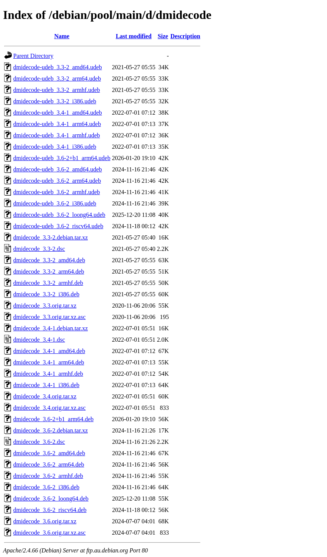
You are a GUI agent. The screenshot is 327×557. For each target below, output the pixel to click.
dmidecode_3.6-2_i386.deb (46, 487)
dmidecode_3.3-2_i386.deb (46, 294)
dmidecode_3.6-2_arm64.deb (48, 464)
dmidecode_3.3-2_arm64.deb (48, 271)
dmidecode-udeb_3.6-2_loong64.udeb (59, 215)
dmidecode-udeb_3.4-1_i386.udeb (54, 146)
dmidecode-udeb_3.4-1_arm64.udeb (57, 124)
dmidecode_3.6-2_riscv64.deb (50, 510)
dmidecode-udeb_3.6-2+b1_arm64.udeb (61, 158)
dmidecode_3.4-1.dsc (39, 339)
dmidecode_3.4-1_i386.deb (46, 385)
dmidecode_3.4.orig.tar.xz (44, 396)
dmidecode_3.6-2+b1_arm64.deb (53, 419)
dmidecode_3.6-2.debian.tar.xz (50, 430)
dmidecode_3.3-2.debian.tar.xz (50, 237)
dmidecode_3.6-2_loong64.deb (50, 498)
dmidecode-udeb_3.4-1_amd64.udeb (57, 112)
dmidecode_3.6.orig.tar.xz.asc (49, 532)
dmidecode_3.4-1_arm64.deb (48, 362)
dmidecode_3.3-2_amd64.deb (49, 260)
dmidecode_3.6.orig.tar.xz (44, 521)
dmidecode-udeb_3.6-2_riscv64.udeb (58, 226)
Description (185, 36)
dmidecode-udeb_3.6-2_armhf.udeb (56, 192)
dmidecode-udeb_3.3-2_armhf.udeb (56, 90)
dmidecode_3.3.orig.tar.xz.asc (49, 317)
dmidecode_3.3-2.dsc (39, 249)
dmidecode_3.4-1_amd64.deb (49, 351)
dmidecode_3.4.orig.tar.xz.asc (49, 408)
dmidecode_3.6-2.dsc (39, 442)
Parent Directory (33, 56)
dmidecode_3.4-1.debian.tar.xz (50, 328)
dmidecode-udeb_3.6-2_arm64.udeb (57, 180)
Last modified (134, 36)
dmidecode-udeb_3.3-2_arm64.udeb (57, 78)
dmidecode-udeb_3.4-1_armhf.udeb (56, 135)
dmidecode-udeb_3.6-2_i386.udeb (54, 203)
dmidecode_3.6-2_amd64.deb (49, 453)
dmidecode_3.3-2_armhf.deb (48, 283)
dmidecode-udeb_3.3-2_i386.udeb (54, 101)
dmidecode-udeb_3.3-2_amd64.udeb (57, 67)
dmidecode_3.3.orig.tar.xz (44, 305)
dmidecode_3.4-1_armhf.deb (48, 373)
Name (61, 36)
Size (163, 36)
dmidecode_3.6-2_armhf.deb (48, 476)
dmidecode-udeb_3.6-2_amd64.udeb (57, 169)
